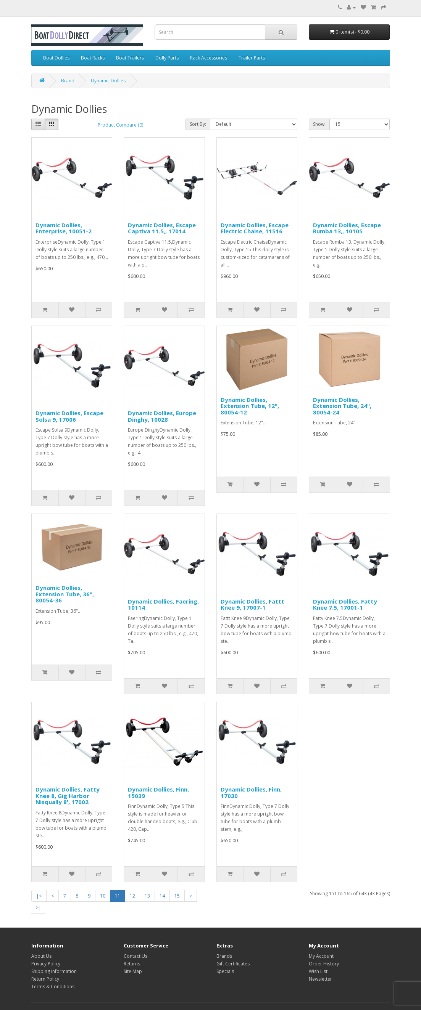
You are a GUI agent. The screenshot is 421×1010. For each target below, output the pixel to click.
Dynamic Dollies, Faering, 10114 (163, 604)
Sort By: (198, 124)
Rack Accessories (208, 58)
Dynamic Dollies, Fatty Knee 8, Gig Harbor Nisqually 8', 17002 (67, 795)
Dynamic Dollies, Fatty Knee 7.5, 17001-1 (345, 604)
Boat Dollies (56, 58)
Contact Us (135, 956)
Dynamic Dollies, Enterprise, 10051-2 (63, 228)
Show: (319, 124)
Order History (324, 963)
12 (132, 896)
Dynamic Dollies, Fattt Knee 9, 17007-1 (252, 604)
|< (39, 896)
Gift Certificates (233, 963)
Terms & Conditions (52, 986)
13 (147, 896)
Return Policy (45, 979)
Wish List (318, 971)
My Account (321, 956)
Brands (224, 956)
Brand (67, 80)
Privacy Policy (45, 963)
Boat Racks (93, 58)
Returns (132, 963)
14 (162, 896)
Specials (225, 971)
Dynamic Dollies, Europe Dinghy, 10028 (162, 416)
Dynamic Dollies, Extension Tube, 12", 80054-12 (250, 406)
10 (102, 896)
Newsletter (320, 979)
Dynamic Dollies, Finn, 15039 (158, 792)
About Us (41, 956)
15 (177, 896)
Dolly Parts (167, 58)
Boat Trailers (130, 58)
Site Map (133, 971)
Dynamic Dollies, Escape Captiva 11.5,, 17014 (162, 228)
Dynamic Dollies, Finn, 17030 (251, 792)
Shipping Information (54, 971)
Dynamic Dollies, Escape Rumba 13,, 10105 (347, 228)
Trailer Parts (252, 58)
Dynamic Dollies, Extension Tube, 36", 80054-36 (64, 594)
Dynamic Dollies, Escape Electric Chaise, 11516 (255, 228)
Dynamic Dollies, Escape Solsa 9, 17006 (69, 416)
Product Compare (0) (120, 125)
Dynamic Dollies (108, 80)
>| (38, 907)
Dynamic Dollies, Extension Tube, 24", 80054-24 (342, 406)
